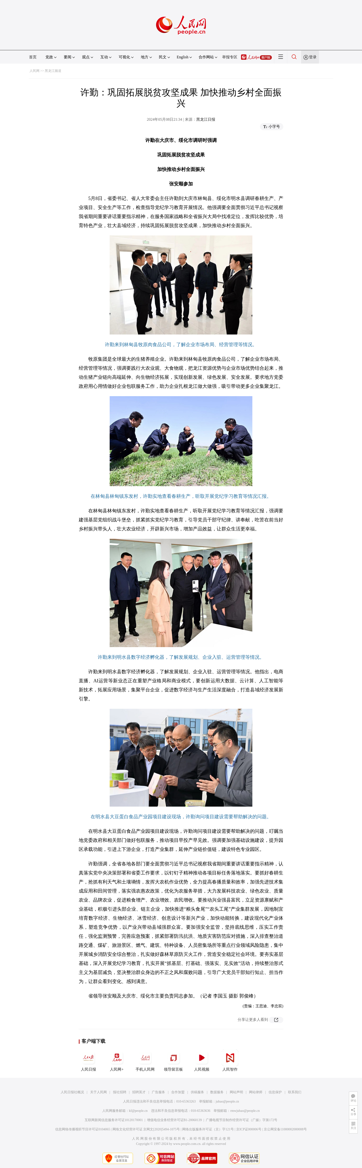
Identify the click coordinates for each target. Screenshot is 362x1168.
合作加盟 (178, 1092)
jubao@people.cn (227, 1101)
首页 (33, 57)
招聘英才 (139, 1092)
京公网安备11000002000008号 (285, 1129)
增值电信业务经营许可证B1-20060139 (174, 1120)
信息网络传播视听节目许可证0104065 (82, 1129)
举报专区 (229, 57)
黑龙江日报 (205, 119)
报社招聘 (119, 1092)
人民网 (34, 71)
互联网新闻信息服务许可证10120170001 (114, 1120)
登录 (313, 57)
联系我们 (294, 1092)
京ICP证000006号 (248, 1129)
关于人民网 (98, 1092)
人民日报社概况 (72, 1092)
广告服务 (158, 1092)
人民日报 (88, 1060)
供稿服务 (197, 1092)
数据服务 (217, 1092)
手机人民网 (145, 1060)
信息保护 (275, 1092)
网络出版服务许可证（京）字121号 (208, 1129)
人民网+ (116, 1060)
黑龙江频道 (53, 71)
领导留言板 (173, 1060)
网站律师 (255, 1092)
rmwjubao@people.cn (245, 1111)
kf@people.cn (138, 1111)
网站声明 (236, 1092)
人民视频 (201, 1060)
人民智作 (230, 1060)
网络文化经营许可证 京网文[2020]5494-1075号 (146, 1129)
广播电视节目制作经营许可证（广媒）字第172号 (241, 1120)
